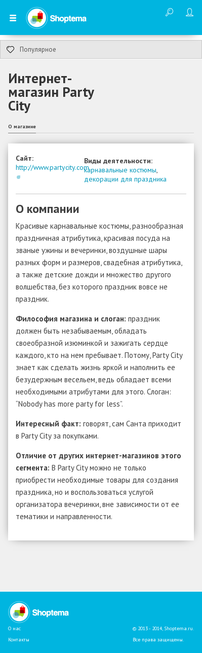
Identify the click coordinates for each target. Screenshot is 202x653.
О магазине (22, 126)
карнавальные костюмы (120, 169)
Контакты (18, 639)
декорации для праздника (125, 179)
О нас (14, 628)
